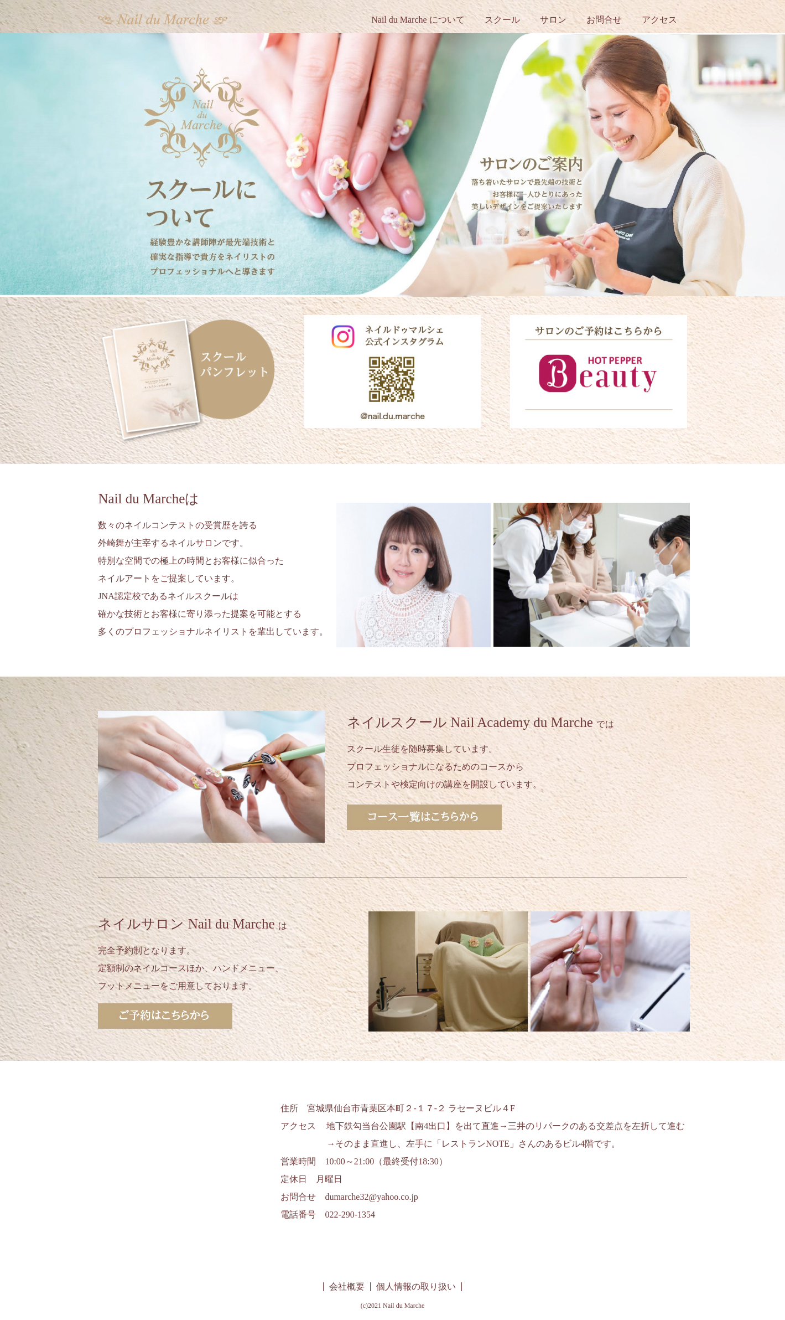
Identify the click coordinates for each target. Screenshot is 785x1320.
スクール (502, 19)
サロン (553, 19)
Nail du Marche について (417, 19)
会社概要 (347, 1286)
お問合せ (604, 19)
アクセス (659, 19)
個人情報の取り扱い (416, 1286)
